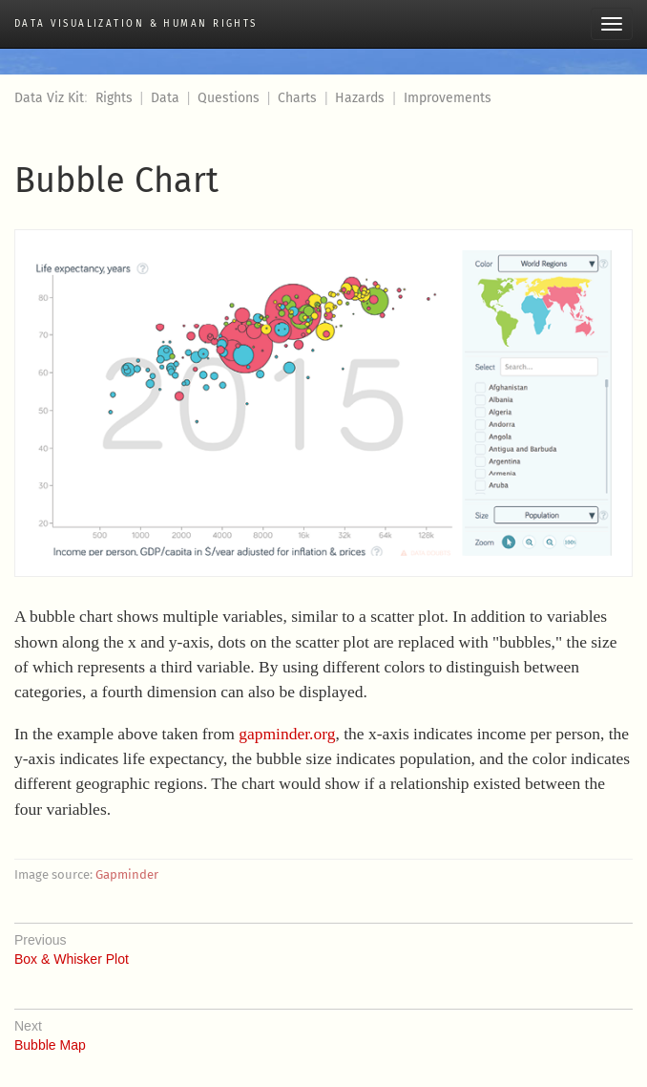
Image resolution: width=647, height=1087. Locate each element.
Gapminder (126, 874)
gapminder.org (287, 733)
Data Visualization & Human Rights (136, 24)
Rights (114, 98)
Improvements (447, 98)
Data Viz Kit (49, 98)
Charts (297, 98)
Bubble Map (323, 1031)
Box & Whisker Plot (323, 945)
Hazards (360, 98)
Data (165, 98)
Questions (229, 98)
